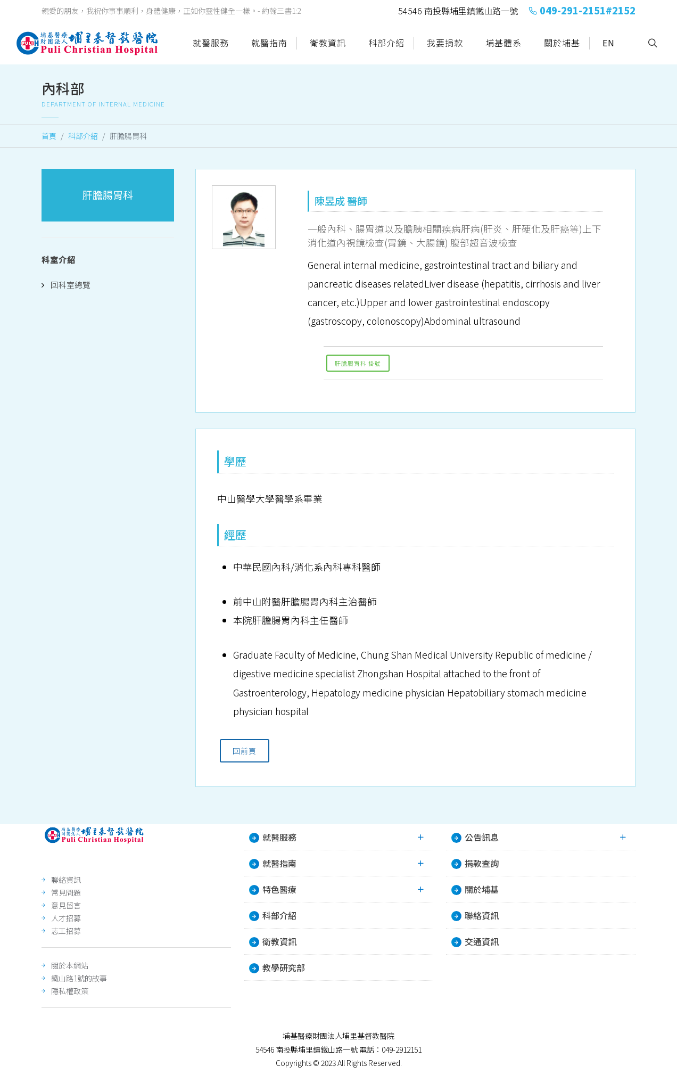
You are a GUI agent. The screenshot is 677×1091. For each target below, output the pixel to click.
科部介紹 (83, 135)
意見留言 (66, 905)
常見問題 (66, 892)
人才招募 (66, 918)
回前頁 (245, 750)
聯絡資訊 (66, 879)
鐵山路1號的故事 (79, 978)
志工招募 (66, 931)
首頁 (49, 135)
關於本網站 (69, 965)
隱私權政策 (69, 991)
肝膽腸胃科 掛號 (358, 363)
